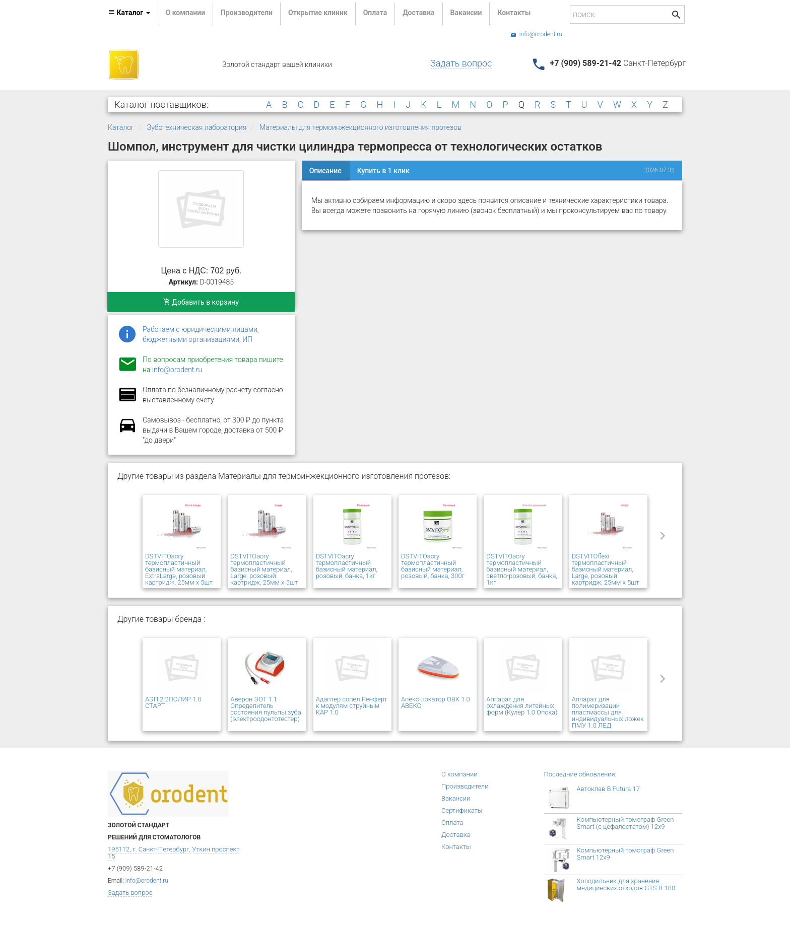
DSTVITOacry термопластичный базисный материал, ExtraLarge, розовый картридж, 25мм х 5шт (179, 569)
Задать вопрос (461, 63)
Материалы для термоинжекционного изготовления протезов (360, 127)
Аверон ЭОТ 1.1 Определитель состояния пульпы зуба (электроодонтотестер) (265, 709)
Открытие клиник (318, 13)
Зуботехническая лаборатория (196, 127)
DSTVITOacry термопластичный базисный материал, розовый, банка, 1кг (346, 566)
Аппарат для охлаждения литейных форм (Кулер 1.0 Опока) (521, 705)
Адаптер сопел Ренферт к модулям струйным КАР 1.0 (351, 705)
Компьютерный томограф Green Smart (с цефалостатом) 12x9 (625, 823)
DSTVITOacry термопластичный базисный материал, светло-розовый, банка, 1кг (521, 569)
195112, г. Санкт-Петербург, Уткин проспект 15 (173, 852)
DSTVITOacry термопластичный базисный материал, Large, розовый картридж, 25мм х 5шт (264, 569)
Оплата (375, 13)
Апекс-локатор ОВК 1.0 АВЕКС (435, 702)
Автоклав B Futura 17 (608, 789)
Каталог (121, 127)
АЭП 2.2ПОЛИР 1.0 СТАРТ (173, 702)
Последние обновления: (580, 774)
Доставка (418, 13)
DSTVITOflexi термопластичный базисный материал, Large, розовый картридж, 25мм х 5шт (605, 569)
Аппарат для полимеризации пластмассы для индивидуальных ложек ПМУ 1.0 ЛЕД (608, 712)
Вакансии (466, 13)
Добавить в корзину (201, 302)
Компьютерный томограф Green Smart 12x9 (625, 853)
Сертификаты (462, 810)
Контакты (514, 13)
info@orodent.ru (536, 34)
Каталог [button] (129, 13)
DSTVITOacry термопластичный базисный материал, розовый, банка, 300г (433, 566)
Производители (247, 13)
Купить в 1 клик (383, 171)
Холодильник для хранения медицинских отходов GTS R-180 (626, 884)
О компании (185, 13)
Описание (325, 171)
